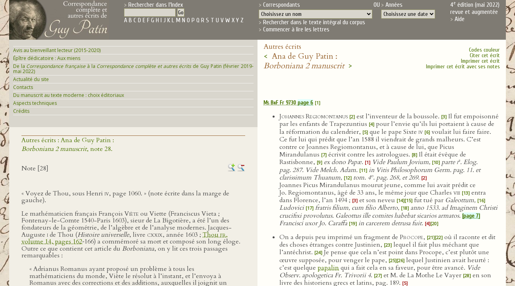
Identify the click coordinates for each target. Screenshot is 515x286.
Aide (460, 19)
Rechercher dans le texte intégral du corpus (314, 22)
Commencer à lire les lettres (296, 29)
